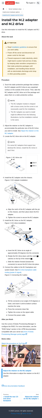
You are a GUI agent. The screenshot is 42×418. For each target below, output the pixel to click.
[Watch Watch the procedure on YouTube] (21, 356)
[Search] (38, 3)
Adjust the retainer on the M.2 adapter (17, 371)
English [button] (30, 3)
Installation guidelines (19, 47)
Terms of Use (26, 413)
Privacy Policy (16, 413)
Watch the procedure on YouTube (14, 343)
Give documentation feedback (13, 386)
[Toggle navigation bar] (3, 2)
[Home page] (3, 9)
